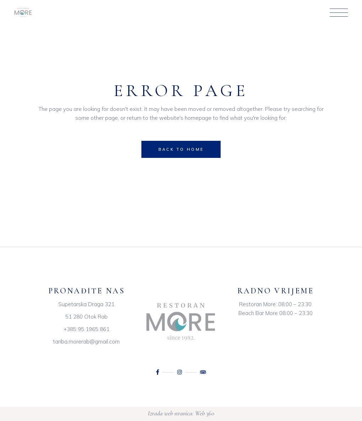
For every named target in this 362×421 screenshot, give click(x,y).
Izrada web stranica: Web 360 (181, 413)
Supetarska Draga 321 (86, 304)
